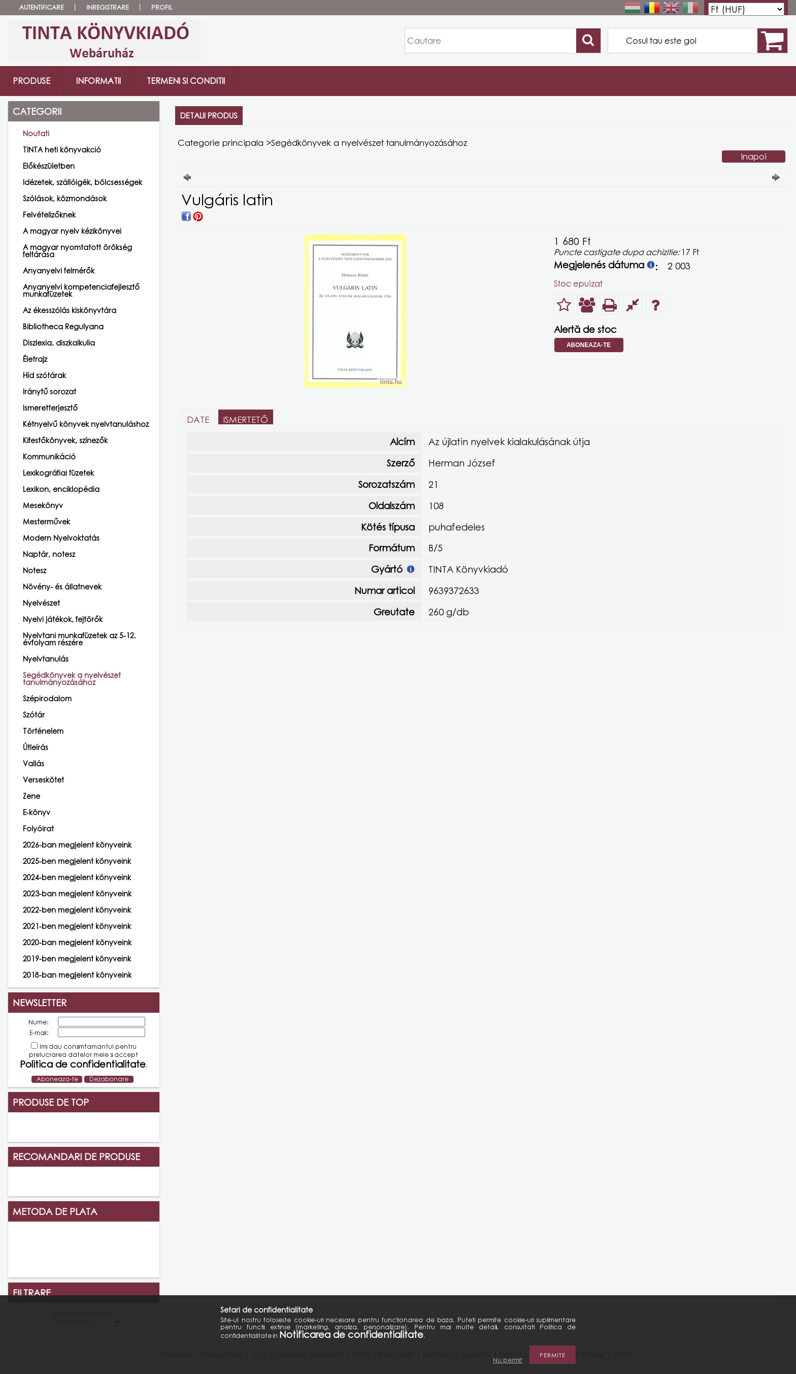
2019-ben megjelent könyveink (77, 958)
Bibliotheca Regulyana (63, 326)
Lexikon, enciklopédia (61, 489)
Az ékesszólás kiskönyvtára (69, 310)
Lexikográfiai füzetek (58, 473)
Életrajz (35, 359)
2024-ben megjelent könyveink (77, 877)
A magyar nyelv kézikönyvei (72, 231)
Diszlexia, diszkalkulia (59, 342)
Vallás (33, 763)
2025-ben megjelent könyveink (77, 861)
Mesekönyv (43, 505)
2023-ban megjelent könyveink (77, 893)
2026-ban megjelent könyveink (77, 844)
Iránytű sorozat (49, 391)
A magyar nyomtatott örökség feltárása (77, 251)
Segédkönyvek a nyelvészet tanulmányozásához (72, 678)
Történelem (43, 731)
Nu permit (507, 1360)
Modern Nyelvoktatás (61, 538)
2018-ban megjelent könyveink (77, 975)
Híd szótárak (44, 375)
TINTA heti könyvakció (62, 149)
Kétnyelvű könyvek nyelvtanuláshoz (86, 424)
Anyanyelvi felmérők (58, 270)
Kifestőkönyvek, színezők (65, 440)
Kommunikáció (49, 456)
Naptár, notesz (49, 554)
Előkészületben (49, 166)
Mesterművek (46, 521)
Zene (31, 796)
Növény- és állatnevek (62, 586)
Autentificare (41, 7)
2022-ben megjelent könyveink (77, 909)
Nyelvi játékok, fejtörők (63, 619)
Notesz (34, 570)
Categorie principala (220, 142)
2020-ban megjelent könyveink (77, 942)
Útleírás (35, 747)
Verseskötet (43, 779)
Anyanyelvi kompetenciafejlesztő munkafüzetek (81, 290)
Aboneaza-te (589, 345)
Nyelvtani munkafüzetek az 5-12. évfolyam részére (79, 639)
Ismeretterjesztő (50, 407)
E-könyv (36, 812)
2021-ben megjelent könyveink (77, 926)
